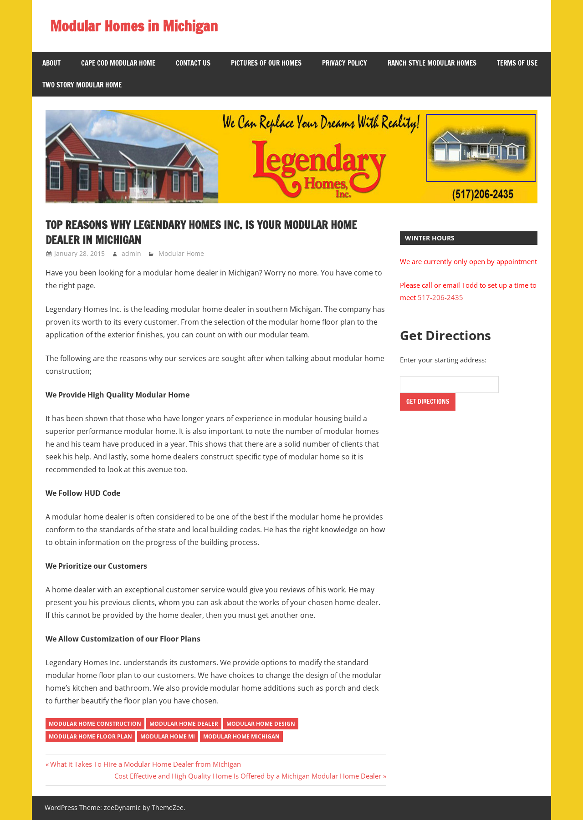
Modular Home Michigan (241, 736)
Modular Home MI (167, 736)
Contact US (193, 63)
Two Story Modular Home (82, 85)
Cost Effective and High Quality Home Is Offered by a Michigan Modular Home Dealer (247, 775)
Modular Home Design (260, 724)
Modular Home (181, 253)
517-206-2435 (440, 297)
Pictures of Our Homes (266, 63)
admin (131, 253)
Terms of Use (517, 63)
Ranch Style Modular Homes (432, 63)
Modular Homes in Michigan (134, 25)
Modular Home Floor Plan (90, 736)
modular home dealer (183, 724)
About (51, 63)
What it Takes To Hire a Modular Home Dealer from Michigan (145, 764)
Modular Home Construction (95, 724)
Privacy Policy (344, 63)
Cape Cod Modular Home (118, 63)
